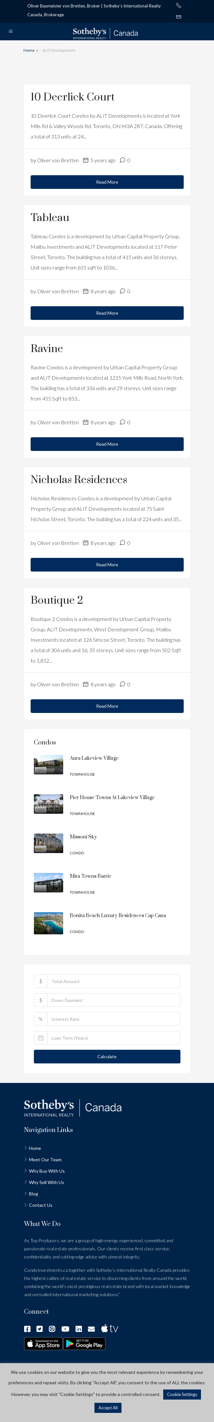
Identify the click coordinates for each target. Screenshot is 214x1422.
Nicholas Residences (79, 480)
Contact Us (40, 1205)
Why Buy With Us (47, 1171)
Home (35, 1148)
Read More (107, 182)
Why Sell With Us (46, 1182)
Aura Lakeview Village (94, 758)
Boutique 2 (57, 600)
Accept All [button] (108, 1407)
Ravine (47, 349)
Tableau (50, 218)
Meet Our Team (45, 1159)
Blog (33, 1193)
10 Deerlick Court (73, 97)
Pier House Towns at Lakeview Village (112, 798)
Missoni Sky (83, 837)
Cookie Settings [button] (182, 1394)
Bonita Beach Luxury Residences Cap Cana (118, 916)
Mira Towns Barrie (90, 876)
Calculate (107, 1056)
